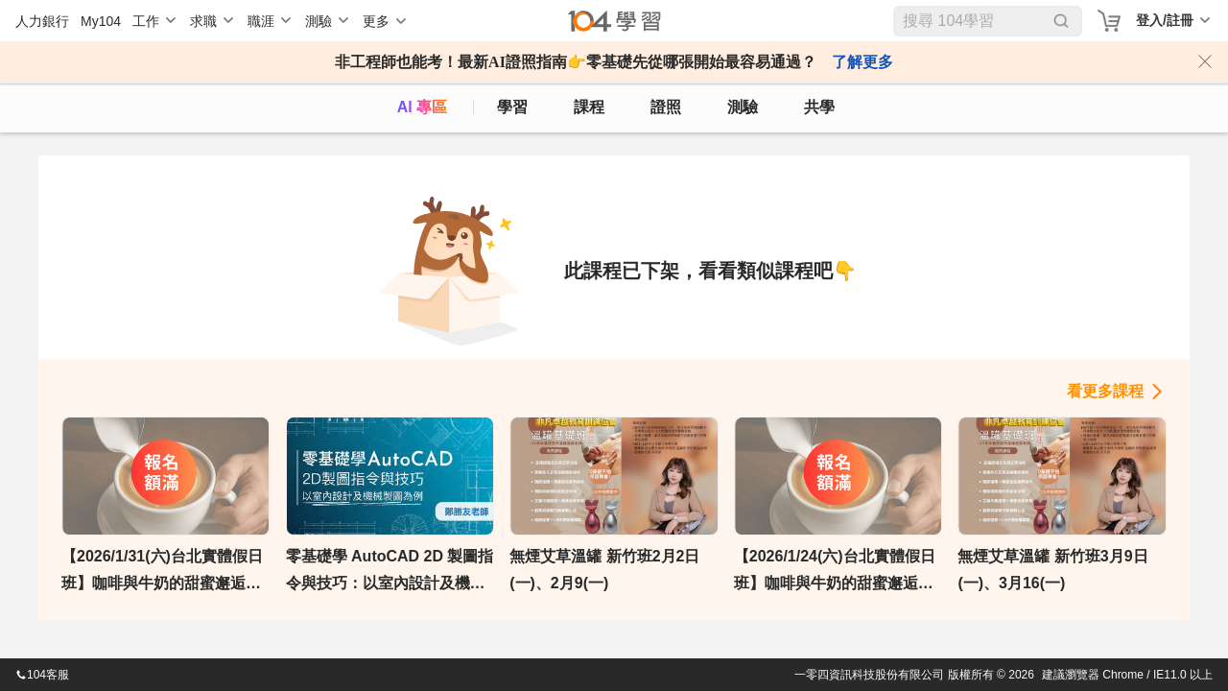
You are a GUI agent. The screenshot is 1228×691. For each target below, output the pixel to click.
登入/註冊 (1164, 20)
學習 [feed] (512, 107)
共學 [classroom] (819, 107)
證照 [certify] (665, 107)
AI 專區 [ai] (422, 107)
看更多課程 (1105, 391)
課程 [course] (589, 107)
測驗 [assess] (742, 107)
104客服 (42, 674)
